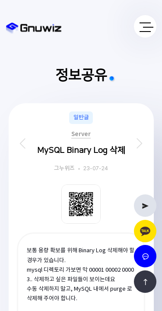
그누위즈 (64, 168)
